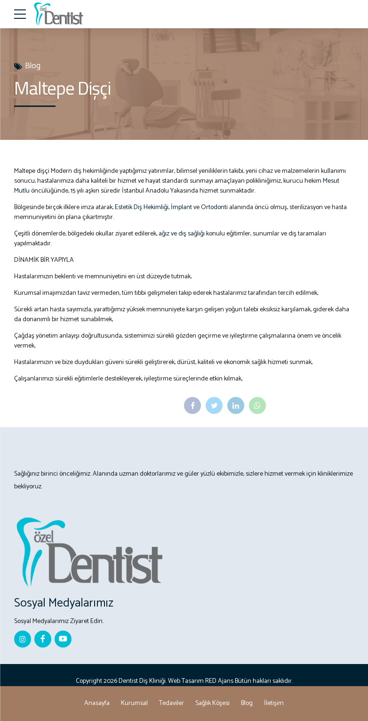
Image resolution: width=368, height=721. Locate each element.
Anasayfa (97, 703)
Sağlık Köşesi (212, 703)
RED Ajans (219, 681)
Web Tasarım (186, 681)
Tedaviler (171, 703)
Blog (32, 66)
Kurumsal (134, 703)
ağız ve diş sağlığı (182, 233)
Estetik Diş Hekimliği (141, 207)
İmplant (181, 207)
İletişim (274, 703)
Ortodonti (214, 207)
